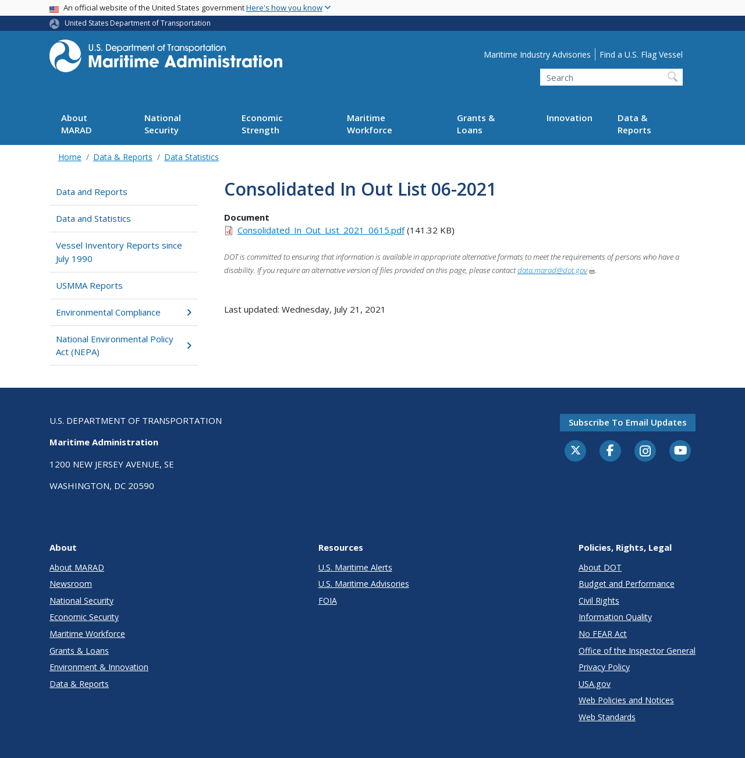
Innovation (570, 117)
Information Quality (615, 616)
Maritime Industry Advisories (537, 54)
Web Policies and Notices (626, 700)
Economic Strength (262, 124)
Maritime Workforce (369, 124)
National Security (162, 124)
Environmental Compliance (123, 312)
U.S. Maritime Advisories (363, 583)
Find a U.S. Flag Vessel (641, 54)
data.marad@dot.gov (556, 270)
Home (69, 156)
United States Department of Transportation (138, 23)
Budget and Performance (627, 583)
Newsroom (70, 583)
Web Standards (607, 716)
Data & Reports (634, 124)
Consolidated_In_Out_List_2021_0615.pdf (321, 230)
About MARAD (76, 124)
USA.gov (595, 683)
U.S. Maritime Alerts (355, 567)
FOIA (327, 600)
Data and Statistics (93, 218)
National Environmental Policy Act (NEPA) (123, 345)
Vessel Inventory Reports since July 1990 (119, 251)
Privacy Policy (604, 666)
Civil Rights (599, 600)
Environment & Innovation (98, 666)
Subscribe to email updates (628, 422)
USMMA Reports (89, 285)
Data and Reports (91, 191)
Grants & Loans (476, 124)
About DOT (600, 567)
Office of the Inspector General (637, 650)
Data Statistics (191, 156)
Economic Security (84, 616)
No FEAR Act (603, 633)
